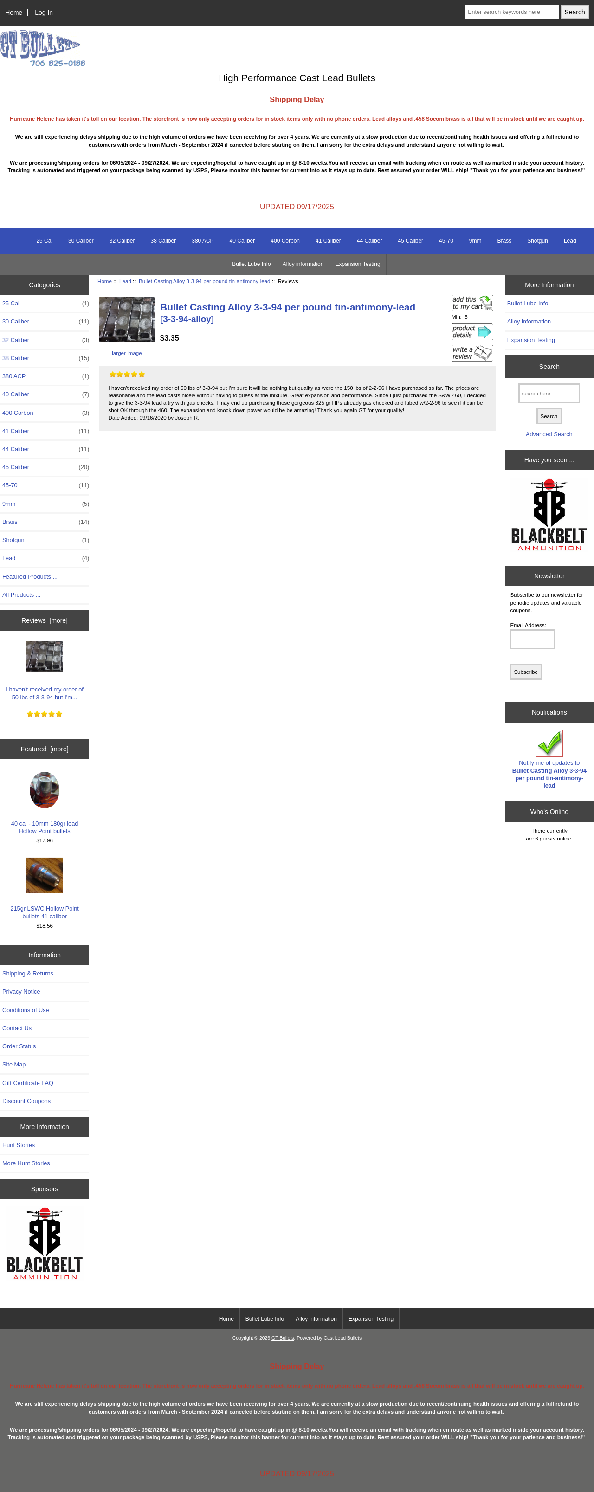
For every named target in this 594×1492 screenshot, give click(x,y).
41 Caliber (328, 241)
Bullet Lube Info (251, 264)
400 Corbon (285, 241)
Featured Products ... (30, 576)
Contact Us (17, 1028)
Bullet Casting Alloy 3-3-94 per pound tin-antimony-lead (205, 281)
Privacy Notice (21, 991)
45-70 (446, 241)
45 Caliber (410, 241)
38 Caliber (163, 241)
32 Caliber (122, 241)
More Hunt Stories (26, 1163)
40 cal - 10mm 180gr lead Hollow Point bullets (44, 803)
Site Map (14, 1064)
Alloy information (303, 264)
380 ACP (202, 241)
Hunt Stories (18, 1145)
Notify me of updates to (549, 759)
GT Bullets (282, 1338)
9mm (475, 241)
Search (549, 366)
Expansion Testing (357, 264)
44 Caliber (369, 241)
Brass (504, 241)
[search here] (549, 393)
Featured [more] (45, 749)
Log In (44, 12)
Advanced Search (549, 434)
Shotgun (537, 241)
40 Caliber (242, 241)
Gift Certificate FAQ (27, 1082)
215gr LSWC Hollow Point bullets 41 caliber (44, 888)
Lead (125, 281)
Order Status (19, 1046)
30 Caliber (81, 241)
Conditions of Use (25, 1010)
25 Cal (44, 241)
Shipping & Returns (27, 973)
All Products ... (21, 594)
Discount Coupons (26, 1101)
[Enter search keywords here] (512, 12)
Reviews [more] (44, 620)
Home (13, 12)
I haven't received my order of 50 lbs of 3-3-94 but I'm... (45, 669)
